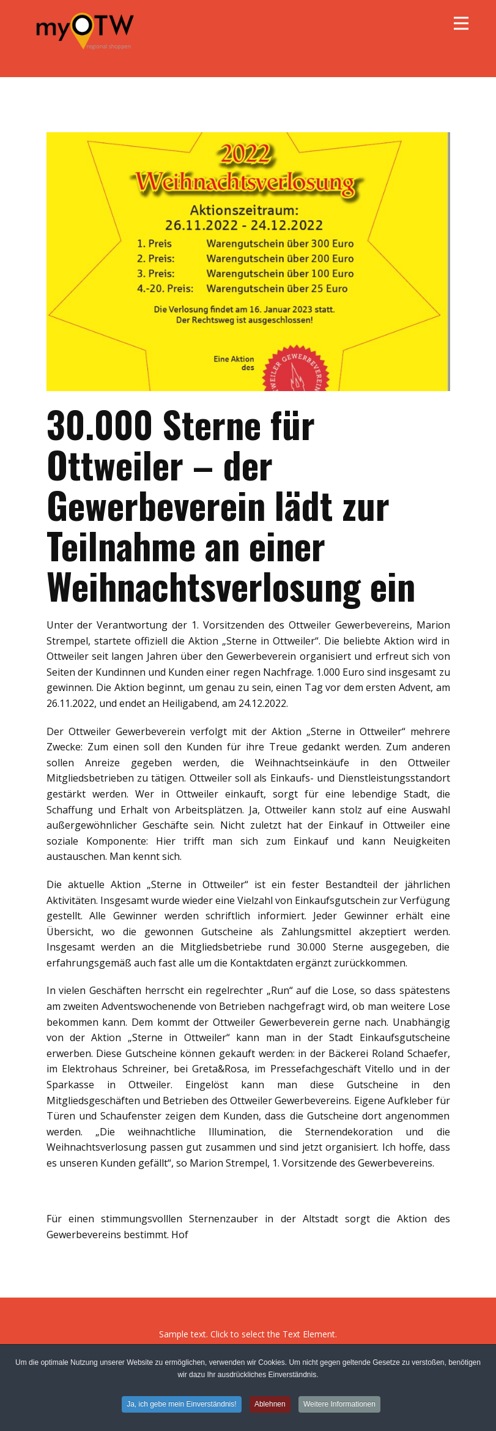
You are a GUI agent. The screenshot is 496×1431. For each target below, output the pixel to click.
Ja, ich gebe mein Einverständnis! (181, 1404)
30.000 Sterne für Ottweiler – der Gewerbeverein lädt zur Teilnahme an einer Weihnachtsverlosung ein (230, 504)
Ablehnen (270, 1404)
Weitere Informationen (339, 1404)
